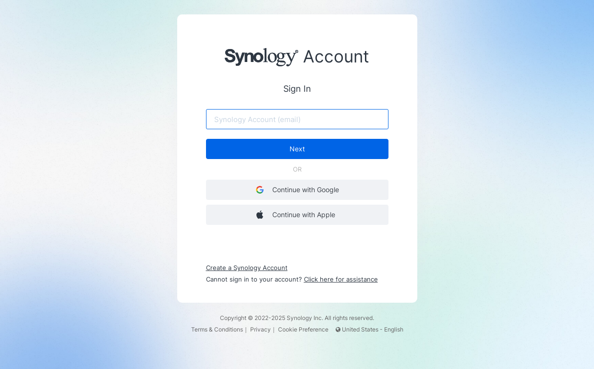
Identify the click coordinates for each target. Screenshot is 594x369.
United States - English (369, 329)
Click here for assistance (341, 279)
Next (297, 149)
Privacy (260, 329)
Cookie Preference (303, 329)
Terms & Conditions (217, 329)
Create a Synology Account (247, 267)
